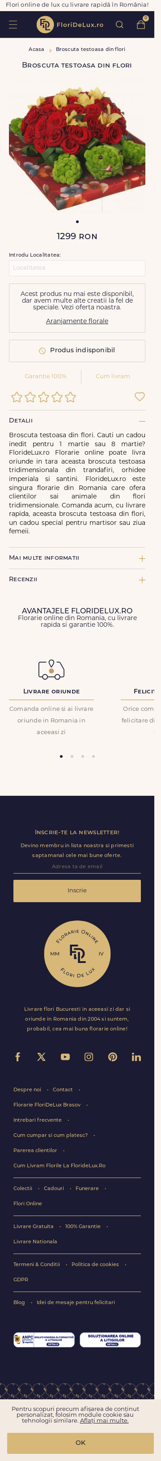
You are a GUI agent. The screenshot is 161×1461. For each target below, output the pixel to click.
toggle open (13, 24)
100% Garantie (83, 1227)
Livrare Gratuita (34, 1227)
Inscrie (77, 891)
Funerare (88, 1189)
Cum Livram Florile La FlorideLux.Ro (59, 1166)
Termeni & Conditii (37, 1265)
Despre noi (27, 1090)
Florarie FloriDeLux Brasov (47, 1105)
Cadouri (54, 1189)
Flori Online (27, 1204)
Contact (63, 1090)
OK (80, 1443)
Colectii (23, 1189)
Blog (19, 1303)
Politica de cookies (96, 1265)
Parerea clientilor (36, 1151)
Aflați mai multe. (104, 1421)
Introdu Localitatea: (35, 255)
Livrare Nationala (35, 1242)
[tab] (61, 756)
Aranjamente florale (77, 321)
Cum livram (113, 377)
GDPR (20, 1280)
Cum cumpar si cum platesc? (51, 1135)
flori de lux (69, 25)
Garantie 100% (46, 377)
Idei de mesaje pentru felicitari (76, 1303)
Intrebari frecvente (38, 1120)
